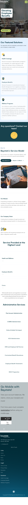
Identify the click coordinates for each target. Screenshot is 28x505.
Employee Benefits (5, 480)
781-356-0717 (4, 444)
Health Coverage (4, 478)
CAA (2, 472)
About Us (3, 455)
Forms (2, 460)
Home (2, 453)
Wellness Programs (5, 482)
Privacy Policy (4, 467)
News (2, 457)
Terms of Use (4, 465)
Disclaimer (3, 470)
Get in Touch (14, 447)
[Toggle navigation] (26, 2)
